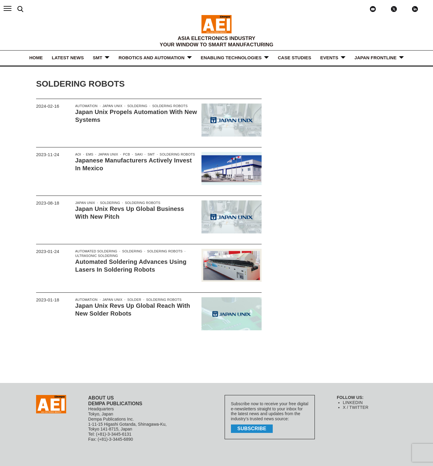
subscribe (252, 428)
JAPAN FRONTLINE (376, 57)
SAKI (137, 154)
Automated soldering (95, 251)
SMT (98, 57)
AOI (78, 154)
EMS (89, 154)
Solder (132, 300)
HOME (36, 57)
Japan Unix (111, 106)
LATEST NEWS (68, 57)
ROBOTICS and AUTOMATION (151, 57)
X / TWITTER (355, 407)
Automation (86, 106)
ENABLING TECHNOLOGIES (231, 57)
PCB (125, 154)
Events (329, 57)
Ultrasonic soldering (96, 256)
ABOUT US (100, 397)
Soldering (135, 106)
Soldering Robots (167, 106)
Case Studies (294, 57)
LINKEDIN (352, 402)
